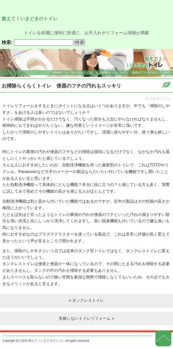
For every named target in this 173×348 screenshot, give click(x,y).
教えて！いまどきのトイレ (29, 18)
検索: (7, 42)
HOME (56, 72)
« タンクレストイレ (86, 300)
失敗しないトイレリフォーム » (86, 318)
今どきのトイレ (81, 72)
